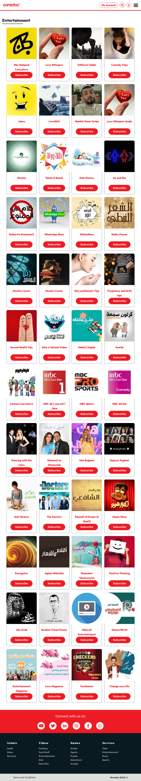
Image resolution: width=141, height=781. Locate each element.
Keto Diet (44, 764)
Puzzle (73, 756)
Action (73, 748)
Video (10, 752)
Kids (41, 760)
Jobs (105, 748)
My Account (109, 5)
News (105, 756)
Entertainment (47, 756)
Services (11, 756)
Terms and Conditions (24, 777)
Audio (10, 748)
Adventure (76, 760)
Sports (74, 752)
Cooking (43, 748)
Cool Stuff (44, 752)
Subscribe (21, 75)
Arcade (74, 764)
